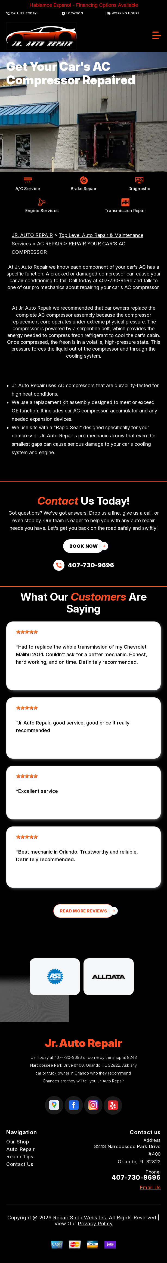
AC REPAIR (50, 243)
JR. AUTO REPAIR (32, 235)
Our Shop (17, 1142)
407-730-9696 (115, 280)
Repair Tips (19, 1156)
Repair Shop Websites (79, 1217)
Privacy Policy (95, 1223)
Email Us (150, 1187)
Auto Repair (20, 1149)
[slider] (27, 632)
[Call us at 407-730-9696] (83, 565)
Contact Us (19, 1164)
